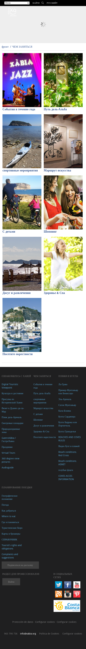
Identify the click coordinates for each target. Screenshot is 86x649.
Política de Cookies (49, 633)
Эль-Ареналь (64, 399)
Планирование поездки (17, 487)
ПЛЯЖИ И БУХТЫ (68, 376)
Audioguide (8, 467)
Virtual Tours (8, 452)
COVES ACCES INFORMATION (66, 477)
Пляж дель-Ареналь (11, 417)
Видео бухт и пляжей (69, 446)
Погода (5, 504)
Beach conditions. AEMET (67, 462)
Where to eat (8, 516)
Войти (11, 581)
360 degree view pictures (10, 460)
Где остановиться (10, 522)
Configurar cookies (45, 621)
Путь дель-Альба (55, 109)
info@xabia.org (28, 633)
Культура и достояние (12, 393)
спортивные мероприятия (20, 170)
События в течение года (18, 109)
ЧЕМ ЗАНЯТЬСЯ (22, 46)
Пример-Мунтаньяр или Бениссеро (68, 391)
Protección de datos (23, 621)
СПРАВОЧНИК (9, 539)
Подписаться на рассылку (20, 565)
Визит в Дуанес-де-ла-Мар (13, 410)
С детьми (8, 232)
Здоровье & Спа (54, 293)
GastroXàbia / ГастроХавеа (9, 439)
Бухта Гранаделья (67, 431)
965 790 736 (10, 633)
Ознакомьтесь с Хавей (16, 376)
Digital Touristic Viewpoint (10, 386)
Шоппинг (50, 232)
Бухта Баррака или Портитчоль (67, 424)
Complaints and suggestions (10, 556)
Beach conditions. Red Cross (67, 453)
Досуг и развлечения (16, 293)
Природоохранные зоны (11, 430)
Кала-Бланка (64, 410)
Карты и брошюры (11, 533)
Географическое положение (9, 497)
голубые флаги (65, 470)
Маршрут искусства (57, 170)
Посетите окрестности (17, 354)
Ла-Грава (62, 384)
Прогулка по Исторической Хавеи (12, 401)
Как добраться (9, 510)
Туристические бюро (12, 527)
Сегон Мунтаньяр (67, 405)
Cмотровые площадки (12, 423)
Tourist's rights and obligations (12, 547)
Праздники (7, 446)
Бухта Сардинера (66, 416)
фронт (5, 46)
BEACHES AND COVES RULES (69, 438)
